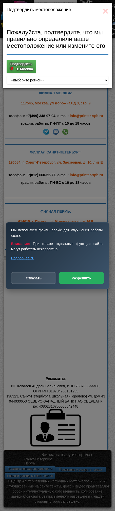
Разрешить (81, 278)
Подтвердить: (21, 67)
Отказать (34, 278)
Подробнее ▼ (22, 258)
